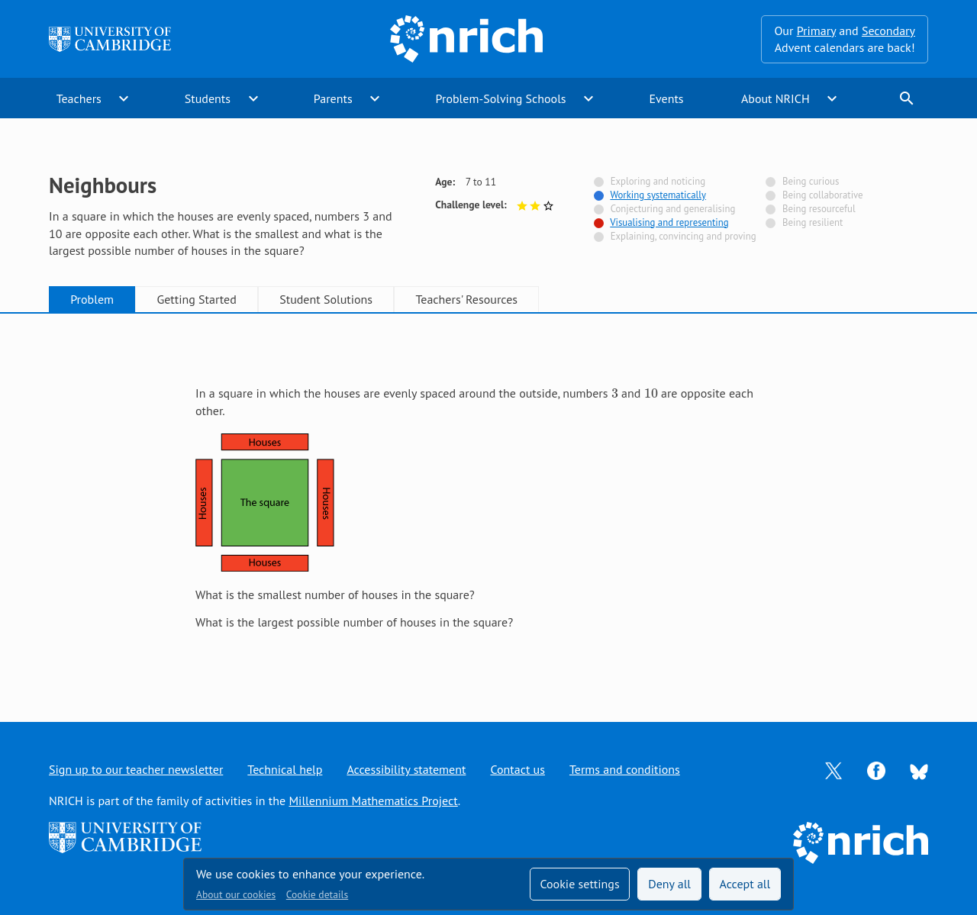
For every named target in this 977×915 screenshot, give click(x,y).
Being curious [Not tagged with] (810, 181)
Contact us (517, 769)
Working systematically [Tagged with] (658, 194)
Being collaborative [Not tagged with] (822, 194)
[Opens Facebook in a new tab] (876, 769)
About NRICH (775, 98)
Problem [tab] (92, 299)
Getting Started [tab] (196, 299)
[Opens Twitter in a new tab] (833, 769)
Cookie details (317, 894)
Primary (816, 30)
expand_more (123, 98)
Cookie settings (579, 883)
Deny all (669, 883)
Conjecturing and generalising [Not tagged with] (673, 208)
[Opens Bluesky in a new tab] (919, 770)
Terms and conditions (624, 769)
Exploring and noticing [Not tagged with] (658, 181)
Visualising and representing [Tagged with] (669, 222)
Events (666, 98)
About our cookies (236, 894)
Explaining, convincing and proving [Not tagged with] (683, 236)
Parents (333, 98)
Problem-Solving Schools (501, 98)
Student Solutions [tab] (325, 299)
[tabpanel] (488, 503)
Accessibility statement (406, 769)
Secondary (888, 30)
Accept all (745, 883)
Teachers (79, 98)
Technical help (284, 769)
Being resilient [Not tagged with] (812, 222)
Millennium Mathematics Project (373, 800)
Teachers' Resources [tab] (466, 299)
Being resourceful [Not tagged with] (819, 208)
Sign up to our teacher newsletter (136, 769)
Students (208, 98)
